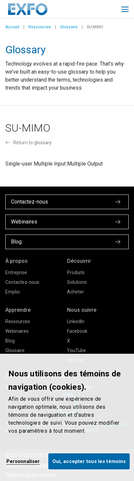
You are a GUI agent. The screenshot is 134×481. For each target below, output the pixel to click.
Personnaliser (23, 461)
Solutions (77, 282)
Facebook (77, 331)
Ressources (39, 27)
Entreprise (16, 272)
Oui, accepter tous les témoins (89, 461)
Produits (76, 272)
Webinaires (17, 331)
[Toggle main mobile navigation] (125, 9)
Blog (10, 340)
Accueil (12, 27)
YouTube (76, 350)
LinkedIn (75, 321)
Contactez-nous (22, 282)
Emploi (12, 291)
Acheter (75, 291)
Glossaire (69, 27)
